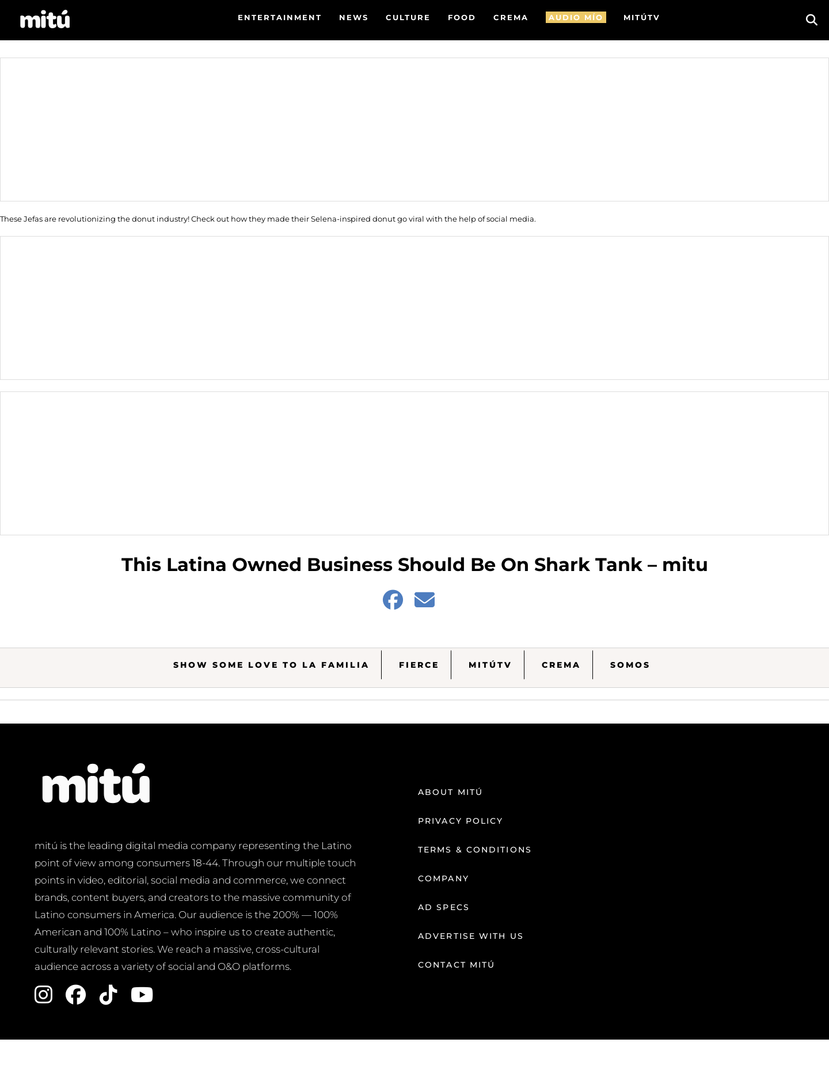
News (353, 17)
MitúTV (490, 665)
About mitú (450, 792)
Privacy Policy (460, 821)
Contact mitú (456, 965)
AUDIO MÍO (576, 17)
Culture (408, 17)
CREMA (510, 17)
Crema (561, 665)
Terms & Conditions (475, 849)
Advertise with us (471, 936)
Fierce (419, 665)
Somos (630, 665)
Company (443, 878)
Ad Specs (444, 907)
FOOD (462, 17)
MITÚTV (641, 17)
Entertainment (280, 17)
